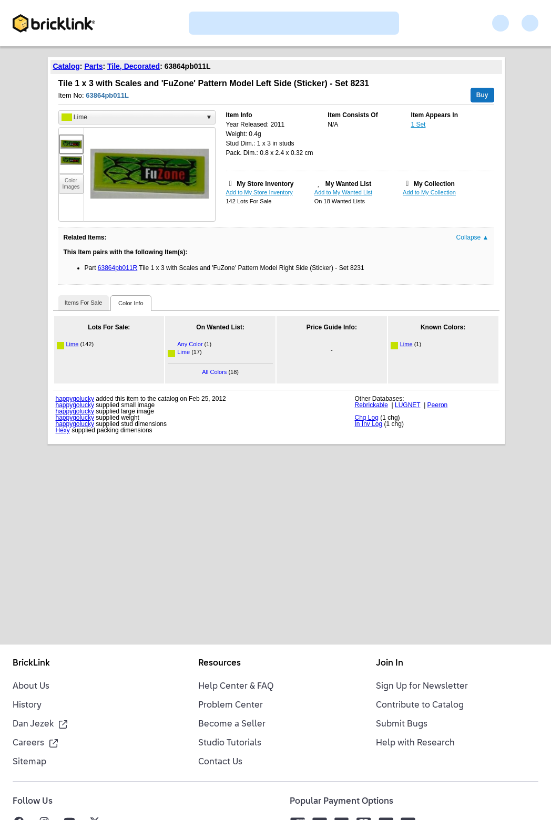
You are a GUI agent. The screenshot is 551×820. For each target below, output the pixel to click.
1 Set (418, 124)
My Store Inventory (265, 184)
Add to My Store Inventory (259, 192)
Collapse (472, 237)
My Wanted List (348, 184)
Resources (219, 663)
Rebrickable (371, 405)
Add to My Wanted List (343, 192)
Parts (93, 66)
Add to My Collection (429, 192)
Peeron (437, 405)
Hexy (63, 430)
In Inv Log (369, 424)
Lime (72, 344)
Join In (389, 663)
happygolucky (75, 398)
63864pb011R (117, 268)
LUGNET (407, 405)
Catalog (66, 66)
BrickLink (31, 663)
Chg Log (367, 417)
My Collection (434, 184)
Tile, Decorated (133, 66)
